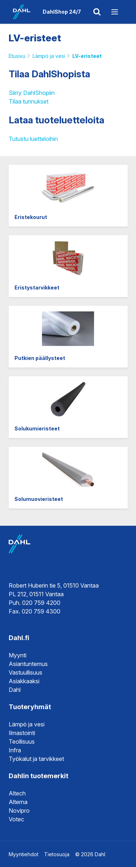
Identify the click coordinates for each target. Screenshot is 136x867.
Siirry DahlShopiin (32, 92)
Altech (17, 793)
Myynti (17, 655)
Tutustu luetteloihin (33, 138)
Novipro (19, 810)
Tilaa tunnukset (28, 101)
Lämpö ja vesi (49, 56)
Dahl (15, 689)
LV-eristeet (87, 56)
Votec (16, 819)
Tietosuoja (56, 854)
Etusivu (17, 56)
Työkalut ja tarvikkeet (36, 758)
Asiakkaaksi (24, 681)
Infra (15, 750)
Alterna (18, 802)
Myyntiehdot (23, 854)
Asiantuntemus (28, 663)
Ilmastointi (22, 732)
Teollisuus (22, 741)
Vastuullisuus (25, 672)
